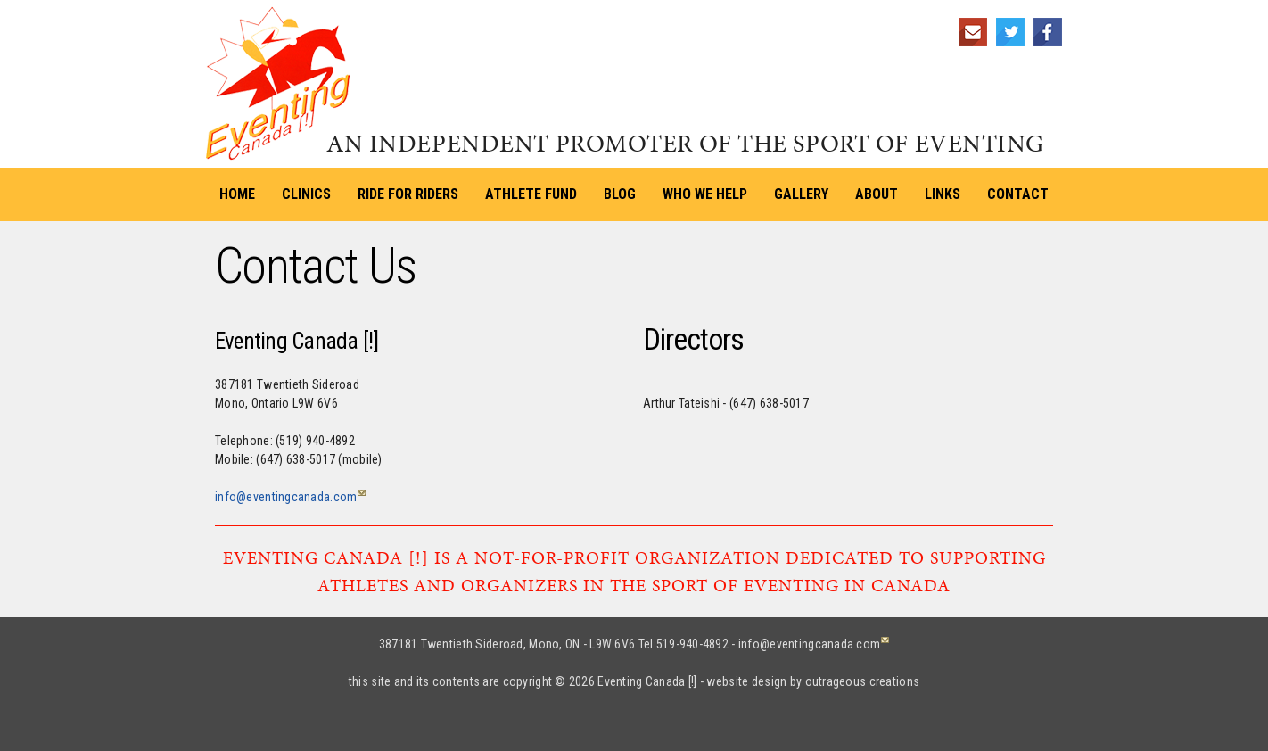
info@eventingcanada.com (286, 497)
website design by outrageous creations (812, 681)
